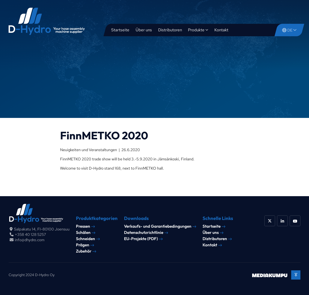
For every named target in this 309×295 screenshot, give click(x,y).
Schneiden (85, 239)
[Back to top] (295, 275)
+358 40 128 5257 (30, 234)
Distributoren (170, 30)
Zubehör (83, 251)
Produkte (196, 30)
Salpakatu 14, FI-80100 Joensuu (42, 229)
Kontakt (221, 30)
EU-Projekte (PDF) (141, 239)
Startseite (120, 30)
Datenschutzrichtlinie (143, 232)
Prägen (82, 245)
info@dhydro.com (29, 239)
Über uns (144, 30)
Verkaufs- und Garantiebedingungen (157, 226)
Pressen (83, 226)
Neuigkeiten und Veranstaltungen (88, 149)
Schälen (83, 232)
